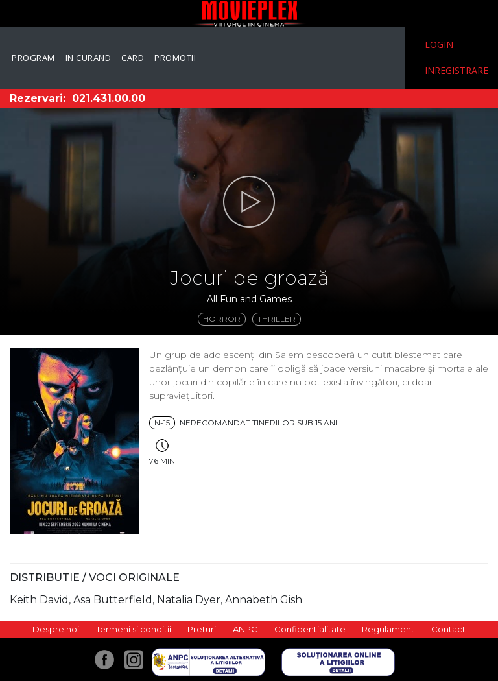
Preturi (201, 629)
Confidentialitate (310, 629)
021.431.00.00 (108, 98)
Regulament (388, 629)
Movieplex (249, 13)
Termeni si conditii (133, 629)
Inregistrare (456, 70)
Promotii (175, 58)
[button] (249, 201)
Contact (448, 629)
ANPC (245, 629)
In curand (88, 58)
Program (33, 58)
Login (439, 44)
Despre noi (55, 629)
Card (132, 58)
